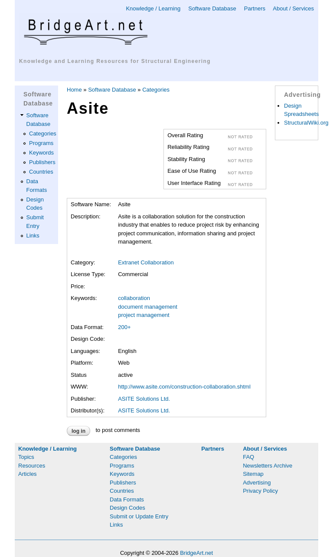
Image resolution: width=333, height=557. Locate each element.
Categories (42, 133)
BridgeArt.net (196, 553)
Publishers (42, 162)
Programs (41, 143)
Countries (41, 171)
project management (144, 315)
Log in (78, 431)
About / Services (293, 8)
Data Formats (127, 499)
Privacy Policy (260, 491)
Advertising (257, 482)
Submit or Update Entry (139, 516)
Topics (26, 457)
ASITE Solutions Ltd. (144, 399)
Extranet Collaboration (146, 262)
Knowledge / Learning (153, 8)
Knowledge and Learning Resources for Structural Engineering (115, 61)
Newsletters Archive (267, 465)
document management (147, 306)
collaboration (134, 298)
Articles (27, 474)
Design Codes (127, 507)
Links (32, 235)
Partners (254, 8)
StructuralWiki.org (306, 122)
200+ (124, 327)
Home (74, 89)
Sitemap (253, 474)
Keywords (41, 152)
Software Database (212, 8)
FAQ (248, 457)
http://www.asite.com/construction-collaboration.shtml (184, 386)
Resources (31, 465)
